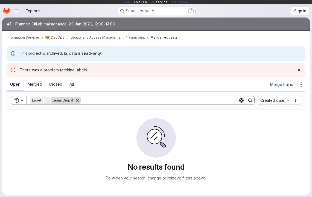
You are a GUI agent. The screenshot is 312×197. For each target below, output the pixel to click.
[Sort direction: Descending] (296, 100)
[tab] (15, 84)
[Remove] (77, 100)
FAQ (127, 2)
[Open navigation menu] (16, 11)
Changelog (179, 2)
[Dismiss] (299, 70)
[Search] (159, 100)
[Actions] (301, 84)
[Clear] (241, 100)
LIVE (151, 2)
